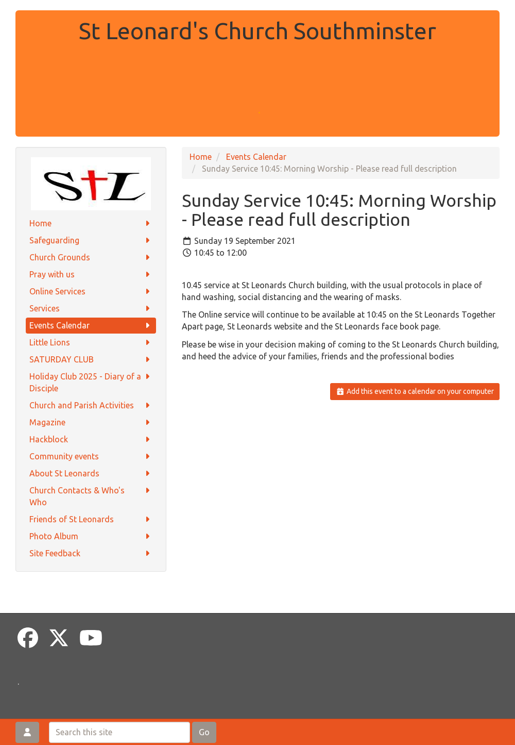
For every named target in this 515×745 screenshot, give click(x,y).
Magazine (90, 422)
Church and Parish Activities (90, 405)
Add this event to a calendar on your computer (415, 391)
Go (204, 732)
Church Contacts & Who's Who (90, 496)
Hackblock (90, 439)
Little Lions (90, 343)
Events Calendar (90, 326)
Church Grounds (90, 257)
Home (90, 223)
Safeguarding (90, 240)
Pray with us (90, 274)
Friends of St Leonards (90, 519)
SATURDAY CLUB (90, 360)
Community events (90, 456)
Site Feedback (90, 553)
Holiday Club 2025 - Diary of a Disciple (90, 382)
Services (90, 308)
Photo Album (90, 536)
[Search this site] (119, 732)
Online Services (90, 291)
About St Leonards (90, 473)
